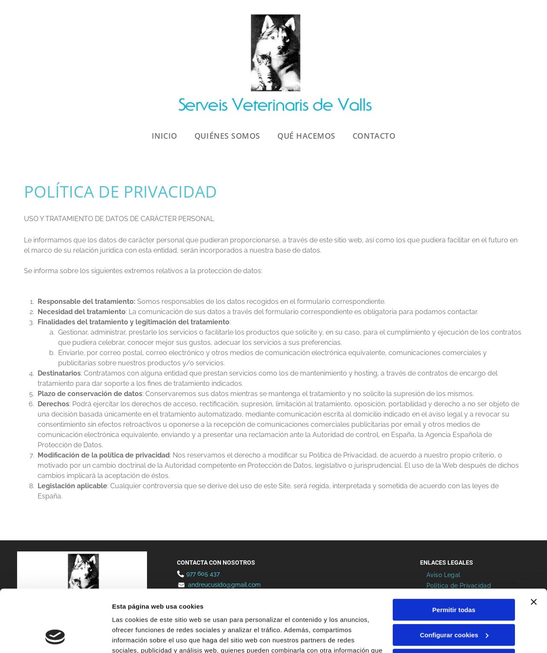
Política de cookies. (174, 612)
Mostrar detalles (137, 636)
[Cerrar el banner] (534, 544)
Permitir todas (454, 551)
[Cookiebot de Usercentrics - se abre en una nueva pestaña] (55, 636)
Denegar (454, 601)
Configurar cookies (454, 576)
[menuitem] (164, 135)
